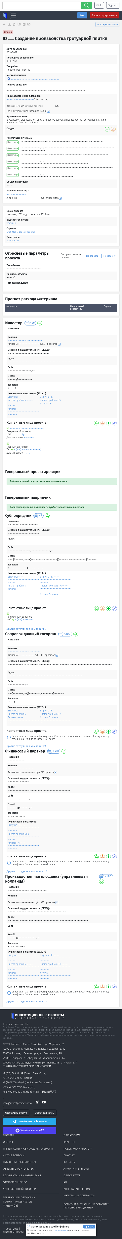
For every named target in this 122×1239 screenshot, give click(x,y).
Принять (89, 1226)
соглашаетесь (60, 1230)
